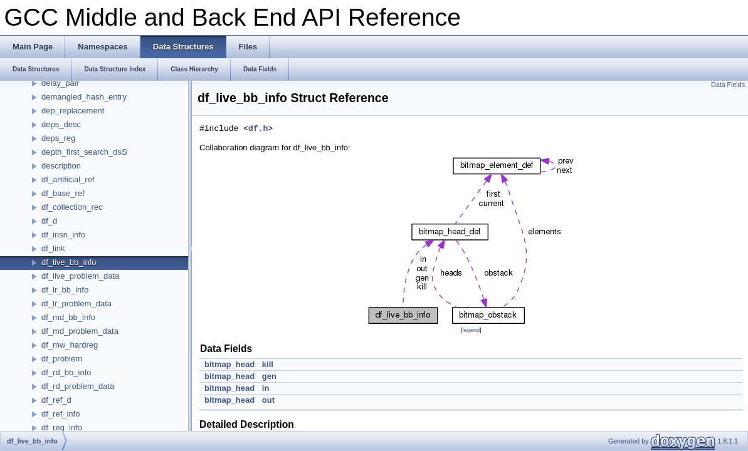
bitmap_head (229, 364)
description (61, 165)
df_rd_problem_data (77, 386)
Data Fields (728, 84)
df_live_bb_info (68, 262)
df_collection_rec (72, 207)
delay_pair (60, 83)
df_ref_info (60, 413)
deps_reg (58, 138)
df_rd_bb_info (66, 372)
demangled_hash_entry (84, 96)
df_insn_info (63, 234)
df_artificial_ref (68, 179)
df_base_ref (63, 193)
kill (267, 364)
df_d (49, 221)
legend (471, 330)
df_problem (61, 358)
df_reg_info (61, 427)
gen (269, 376)
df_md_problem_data (80, 331)
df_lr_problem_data (76, 303)
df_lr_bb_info (64, 289)
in (266, 388)
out (268, 400)
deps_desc (61, 124)
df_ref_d (56, 400)
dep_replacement (72, 110)
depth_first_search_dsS (84, 152)
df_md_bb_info (68, 317)
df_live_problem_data (80, 276)
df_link (53, 248)
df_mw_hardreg (69, 345)
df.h (258, 129)
